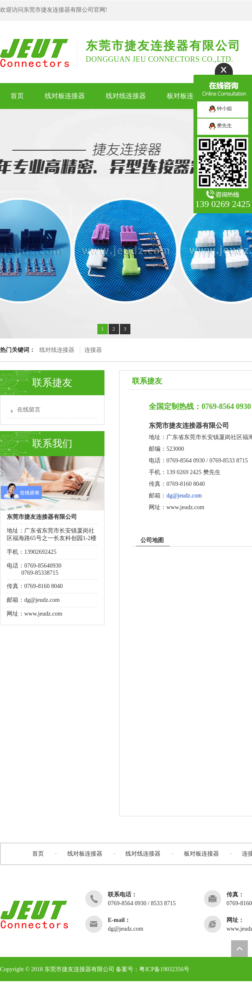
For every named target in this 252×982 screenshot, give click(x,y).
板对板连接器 (201, 854)
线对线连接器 (56, 350)
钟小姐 (220, 108)
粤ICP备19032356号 (164, 969)
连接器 (93, 350)
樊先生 (220, 126)
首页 (38, 854)
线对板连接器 (84, 854)
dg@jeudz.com (184, 495)
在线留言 (29, 409)
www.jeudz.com (43, 614)
